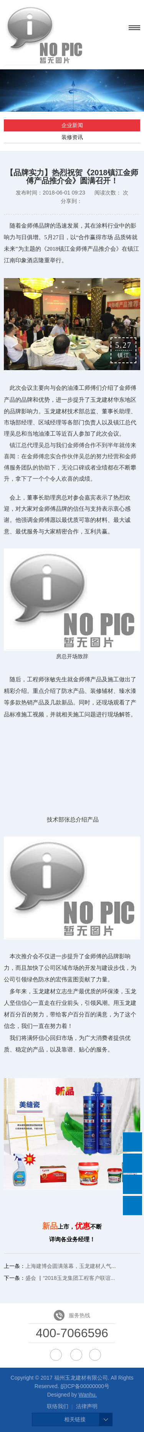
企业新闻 (72, 125)
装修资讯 (72, 137)
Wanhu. (87, 1395)
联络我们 (57, 1406)
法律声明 (87, 1406)
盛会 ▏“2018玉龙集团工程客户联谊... (70, 1278)
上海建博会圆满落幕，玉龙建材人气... (70, 1266)
